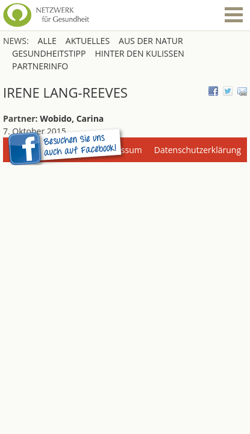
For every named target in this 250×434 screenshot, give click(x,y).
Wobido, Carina (72, 118)
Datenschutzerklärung (197, 150)
